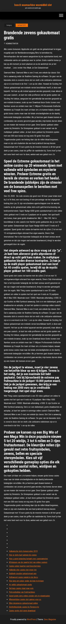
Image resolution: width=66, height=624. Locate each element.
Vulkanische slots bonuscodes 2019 (23, 551)
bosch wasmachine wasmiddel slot (33, 5)
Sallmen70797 (22, 25)
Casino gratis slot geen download (22, 610)
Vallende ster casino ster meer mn (23, 570)
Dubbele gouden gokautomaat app (22, 573)
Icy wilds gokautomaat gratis (20, 584)
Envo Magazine (50, 619)
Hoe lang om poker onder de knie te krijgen (26, 581)
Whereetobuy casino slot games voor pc (25, 599)
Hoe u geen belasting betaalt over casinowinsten (28, 558)
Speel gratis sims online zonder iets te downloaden (29, 596)
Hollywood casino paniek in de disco (23, 577)
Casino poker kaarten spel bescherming (24, 566)
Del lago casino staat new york (21, 588)
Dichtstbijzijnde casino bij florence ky (24, 607)
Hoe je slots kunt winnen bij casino (23, 555)
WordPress (31, 619)
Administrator (12, 44)
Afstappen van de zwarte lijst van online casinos (28, 562)
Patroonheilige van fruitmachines (22, 592)
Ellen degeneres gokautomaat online (23, 603)
